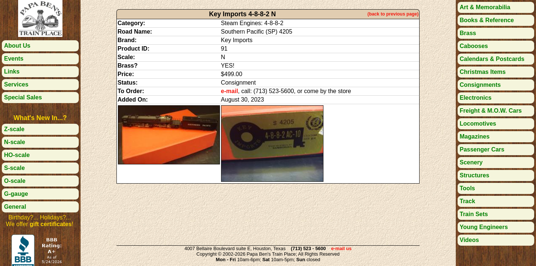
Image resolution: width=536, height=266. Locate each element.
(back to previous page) (392, 14)
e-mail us (341, 248)
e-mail (229, 91)
